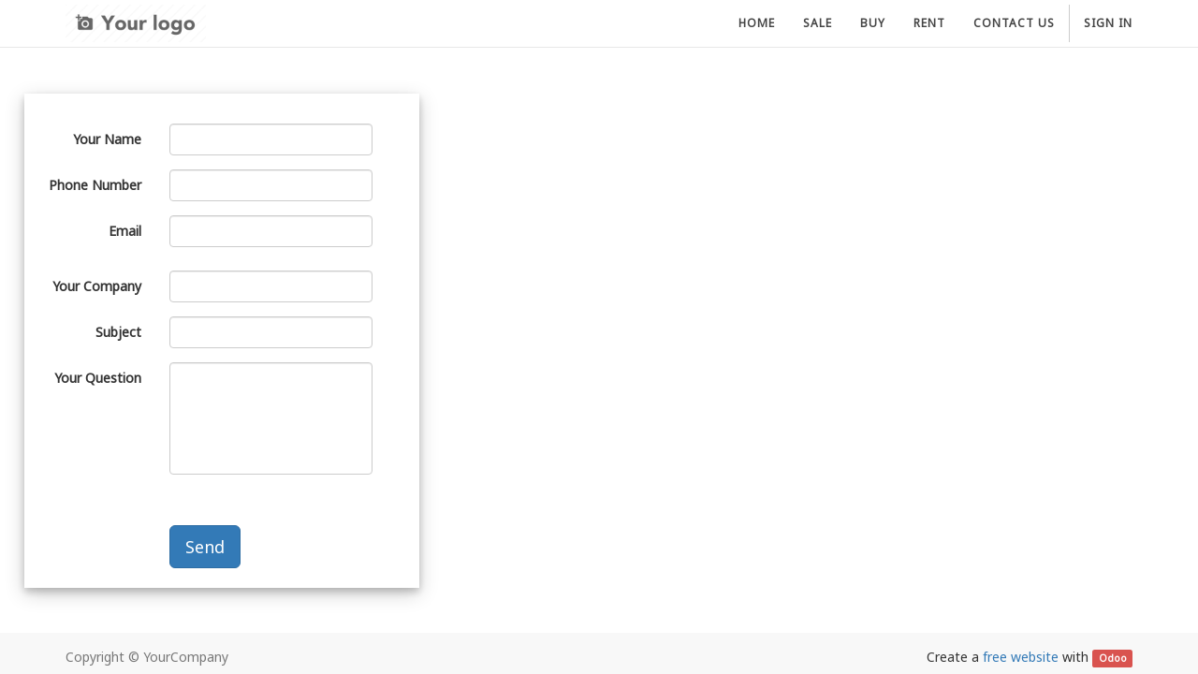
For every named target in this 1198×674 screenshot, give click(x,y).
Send (205, 546)
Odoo (1113, 658)
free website (1021, 657)
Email (125, 231)
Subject (118, 332)
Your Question (97, 378)
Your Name (107, 139)
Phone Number (95, 185)
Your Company (96, 286)
